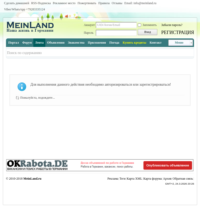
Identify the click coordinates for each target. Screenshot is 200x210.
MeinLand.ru (32, 178)
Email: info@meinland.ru (140, 3)
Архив (167, 178)
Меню (179, 42)
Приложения (97, 42)
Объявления (55, 42)
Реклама (112, 178)
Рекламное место (64, 3)
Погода (114, 42)
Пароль (88, 33)
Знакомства (76, 42)
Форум (27, 42)
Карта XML (134, 178)
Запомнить (147, 25)
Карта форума (152, 178)
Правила (104, 3)
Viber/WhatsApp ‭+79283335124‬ (24, 9)
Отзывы (117, 3)
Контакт (156, 42)
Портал (13, 42)
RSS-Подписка (41, 3)
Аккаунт (89, 25)
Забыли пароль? (171, 25)
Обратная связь (183, 178)
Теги (123, 178)
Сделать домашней (16, 3)
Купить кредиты (134, 42)
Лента (39, 42)
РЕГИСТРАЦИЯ (177, 32)
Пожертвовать (87, 3)
